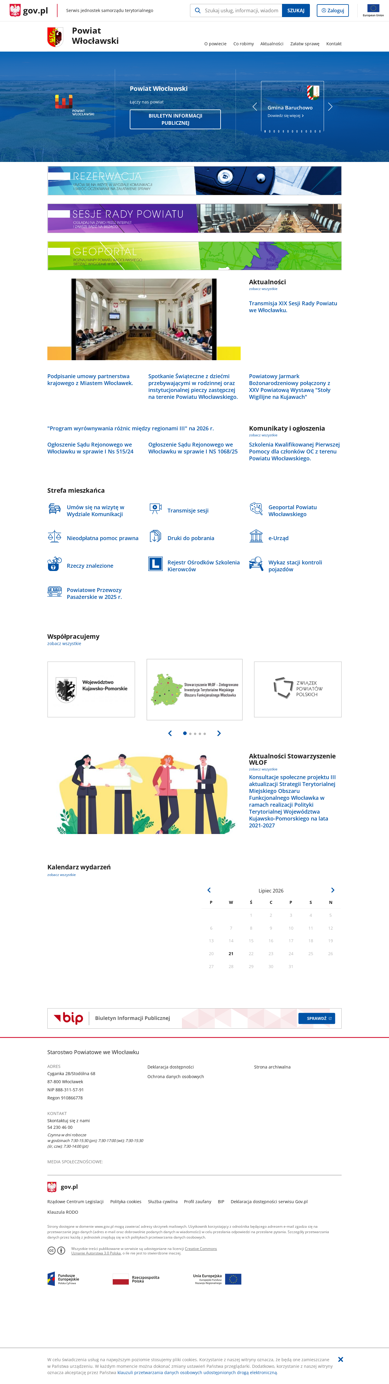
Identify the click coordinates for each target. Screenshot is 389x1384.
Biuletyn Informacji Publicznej (175, 119)
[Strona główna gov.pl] (29, 10)
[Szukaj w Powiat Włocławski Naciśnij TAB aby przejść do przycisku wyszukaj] (236, 10)
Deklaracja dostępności (170, 1144)
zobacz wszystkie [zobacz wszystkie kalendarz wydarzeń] (61, 952)
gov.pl (62, 1265)
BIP (221, 1279)
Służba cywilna (163, 1279)
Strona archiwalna (272, 1144)
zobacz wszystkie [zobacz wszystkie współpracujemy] (64, 721)
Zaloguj (337, 12)
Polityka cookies (125, 1279)
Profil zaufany (197, 1279)
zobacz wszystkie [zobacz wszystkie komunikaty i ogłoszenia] (263, 473)
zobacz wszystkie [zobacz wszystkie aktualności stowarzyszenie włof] (263, 846)
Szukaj (295, 10)
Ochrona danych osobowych (175, 1154)
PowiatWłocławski (95, 35)
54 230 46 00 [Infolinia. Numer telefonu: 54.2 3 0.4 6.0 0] (60, 1205)
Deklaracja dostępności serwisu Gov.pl (269, 1279)
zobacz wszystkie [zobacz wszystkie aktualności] (263, 288)
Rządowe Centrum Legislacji (75, 1279)
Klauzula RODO (62, 1290)
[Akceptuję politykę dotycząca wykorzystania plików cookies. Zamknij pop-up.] (341, 1359)
